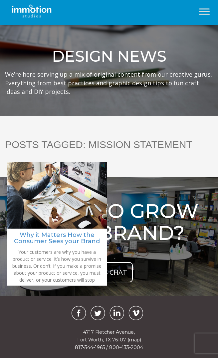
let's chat (109, 272)
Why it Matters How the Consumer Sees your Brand (57, 238)
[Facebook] (77, 313)
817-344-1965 (90, 347)
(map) (134, 340)
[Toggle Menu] (204, 11)
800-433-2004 (126, 347)
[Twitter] (98, 313)
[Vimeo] (135, 313)
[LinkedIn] (116, 313)
